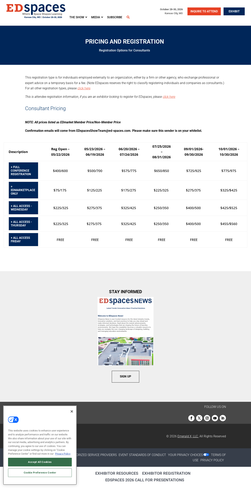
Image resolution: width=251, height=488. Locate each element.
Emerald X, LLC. (188, 436)
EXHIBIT (234, 11)
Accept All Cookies (40, 462)
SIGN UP (125, 376)
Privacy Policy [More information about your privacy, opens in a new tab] (62, 453)
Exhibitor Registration (166, 473)
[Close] (71, 411)
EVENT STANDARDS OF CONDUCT (142, 455)
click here (83, 88)
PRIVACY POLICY (212, 460)
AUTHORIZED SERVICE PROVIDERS (92, 455)
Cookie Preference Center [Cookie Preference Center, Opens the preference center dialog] (40, 472)
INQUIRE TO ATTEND (204, 11)
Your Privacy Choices (185, 455)
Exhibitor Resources (116, 473)
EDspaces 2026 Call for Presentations (144, 480)
